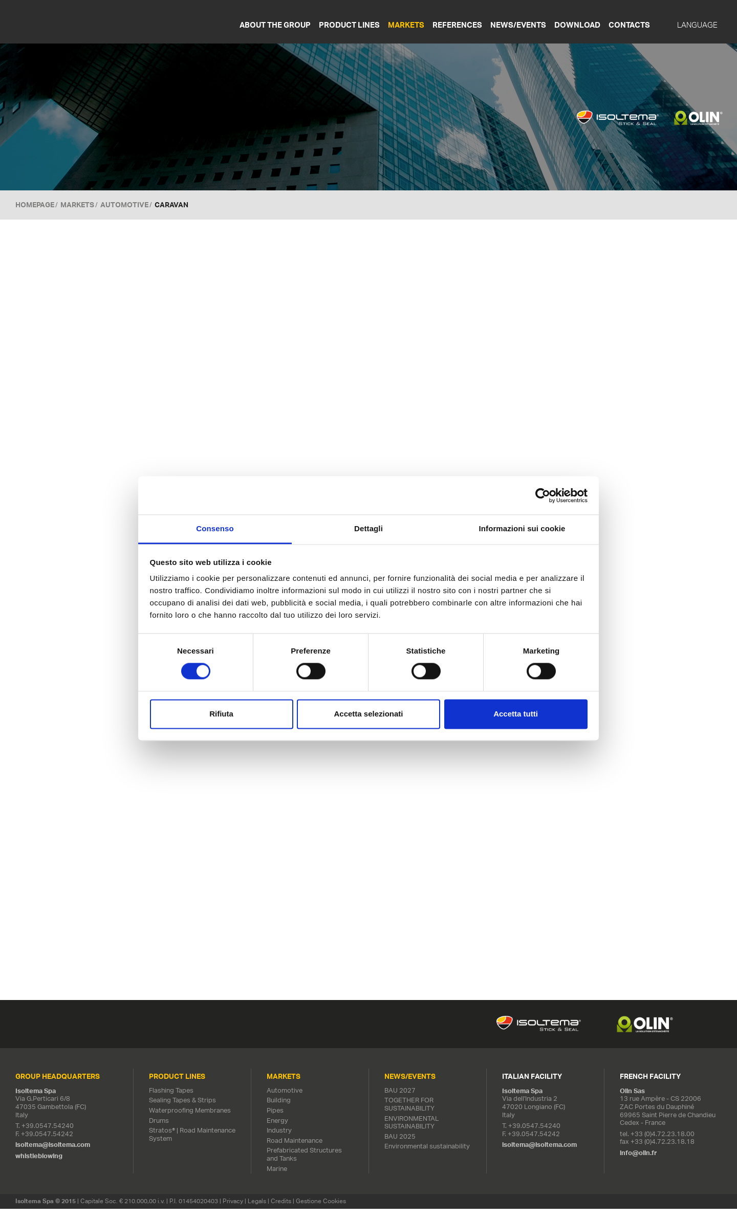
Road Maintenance (294, 1149)
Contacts (629, 24)
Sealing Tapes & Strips (182, 1109)
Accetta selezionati (368, 713)
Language (697, 25)
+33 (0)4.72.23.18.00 (663, 1142)
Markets (406, 24)
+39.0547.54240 (47, 1134)
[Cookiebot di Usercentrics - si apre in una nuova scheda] (543, 495)
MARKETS (77, 205)
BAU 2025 (400, 1145)
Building (279, 1109)
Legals (257, 1209)
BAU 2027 (400, 1099)
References (457, 24)
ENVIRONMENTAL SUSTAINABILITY (411, 1131)
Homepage (34, 205)
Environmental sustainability (427, 1155)
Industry (279, 1139)
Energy (277, 1129)
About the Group (275, 24)
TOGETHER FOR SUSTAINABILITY (409, 1113)
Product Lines (349, 24)
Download (577, 24)
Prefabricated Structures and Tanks (304, 1163)
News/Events (518, 24)
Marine (277, 1177)
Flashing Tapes (171, 1099)
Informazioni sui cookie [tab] (522, 528)
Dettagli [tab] (368, 528)
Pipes (275, 1119)
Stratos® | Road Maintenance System (192, 1143)
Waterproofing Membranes (190, 1119)
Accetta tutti (515, 713)
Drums (159, 1129)
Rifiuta (221, 713)
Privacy (233, 1209)
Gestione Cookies (321, 1209)
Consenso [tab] (214, 528)
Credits (281, 1209)
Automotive (124, 205)
